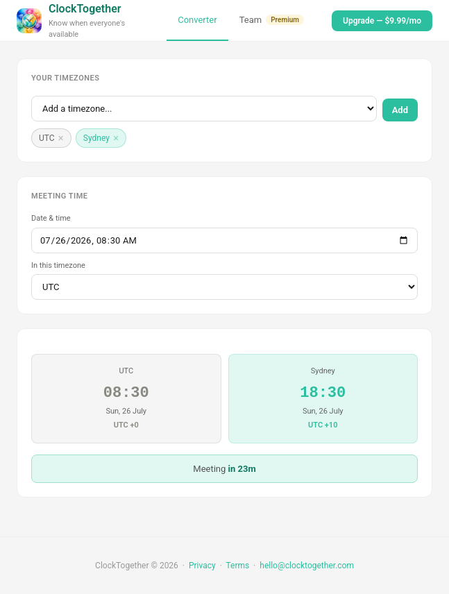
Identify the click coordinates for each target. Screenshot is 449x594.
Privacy (202, 565)
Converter (197, 20)
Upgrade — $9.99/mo (382, 21)
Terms (237, 565)
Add (400, 110)
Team (271, 20)
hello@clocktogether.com (307, 565)
